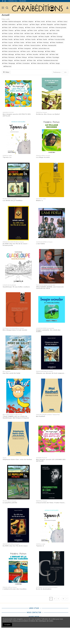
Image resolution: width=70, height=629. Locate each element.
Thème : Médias (50, 51)
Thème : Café (6, 27)
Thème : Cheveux (7, 30)
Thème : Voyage (55, 63)
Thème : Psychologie (52, 57)
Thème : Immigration (24, 48)
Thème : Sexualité (20, 60)
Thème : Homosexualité (49, 45)
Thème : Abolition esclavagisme (11, 21)
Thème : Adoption (27, 21)
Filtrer (6, 72)
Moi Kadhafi (40, 416)
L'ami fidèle (40, 243)
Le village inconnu (43, 157)
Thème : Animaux (22, 24)
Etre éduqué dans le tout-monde (15, 330)
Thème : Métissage (8, 54)
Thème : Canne (30, 27)
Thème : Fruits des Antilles (57, 39)
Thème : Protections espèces (36, 57)
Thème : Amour (51, 21)
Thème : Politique (21, 57)
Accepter (7, 624)
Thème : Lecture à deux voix (41, 48)
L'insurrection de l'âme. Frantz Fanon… (50, 502)
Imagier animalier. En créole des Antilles (48, 330)
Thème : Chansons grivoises (57, 27)
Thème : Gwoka (19, 42)
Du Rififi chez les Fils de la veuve (15, 546)
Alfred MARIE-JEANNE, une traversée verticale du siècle (50, 287)
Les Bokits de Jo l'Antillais (13, 200)
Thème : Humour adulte (9, 48)
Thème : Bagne (34, 24)
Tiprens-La (7, 157)
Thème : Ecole (18, 33)
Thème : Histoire (18, 45)
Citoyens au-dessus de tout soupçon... (50, 373)
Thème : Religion (7, 60)
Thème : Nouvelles (32, 54)
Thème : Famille (7, 39)
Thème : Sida (31, 60)
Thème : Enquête (32, 36)
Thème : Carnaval (42, 27)
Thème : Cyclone (7, 33)
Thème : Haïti (6, 45)
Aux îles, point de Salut (11, 373)
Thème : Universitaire (23, 63)
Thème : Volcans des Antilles (39, 63)
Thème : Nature (20, 54)
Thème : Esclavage (56, 36)
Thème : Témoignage (8, 63)
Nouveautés (22, 1)
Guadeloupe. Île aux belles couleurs (16, 287)
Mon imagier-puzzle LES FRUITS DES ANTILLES (17, 115)
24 (65, 72)
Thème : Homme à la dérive (32, 45)
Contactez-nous (13, 1)
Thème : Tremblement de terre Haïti (47, 60)
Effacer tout (7, 66)
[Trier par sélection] (57, 72)
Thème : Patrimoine (8, 57)
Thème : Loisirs (25, 51)
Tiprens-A (40, 546)
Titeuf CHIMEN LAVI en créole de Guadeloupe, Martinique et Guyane (16, 417)
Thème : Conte (32, 30)
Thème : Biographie (47, 24)
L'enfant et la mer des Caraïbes (15, 589)
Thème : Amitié (40, 21)
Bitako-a (39, 200)
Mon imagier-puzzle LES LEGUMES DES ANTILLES (50, 460)
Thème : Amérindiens (8, 24)
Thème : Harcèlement (56, 42)
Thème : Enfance (52, 33)
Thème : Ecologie (40, 33)
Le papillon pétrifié (10, 502)
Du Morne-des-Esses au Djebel (48, 114)
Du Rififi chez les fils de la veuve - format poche (15, 244)
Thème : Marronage (38, 51)
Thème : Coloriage (20, 30)
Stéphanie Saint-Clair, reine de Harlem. (17, 459)
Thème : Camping (18, 27)
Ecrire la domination (43, 589)
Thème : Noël (44, 54)
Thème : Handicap (42, 42)
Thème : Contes (43, 30)
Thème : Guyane (7, 42)
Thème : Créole (54, 30)
